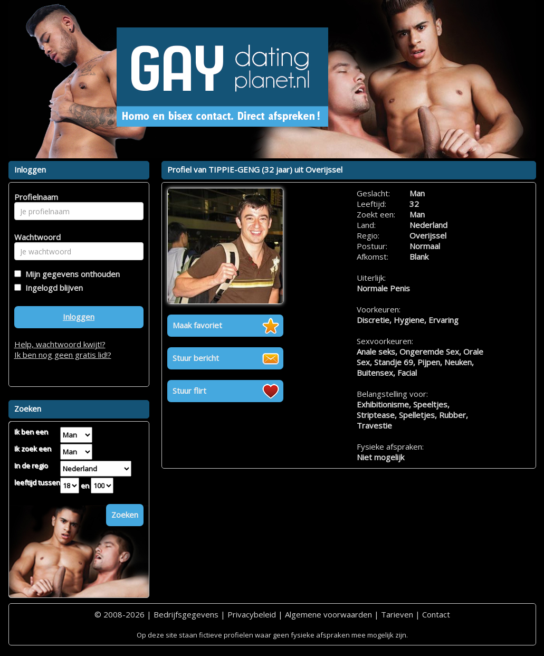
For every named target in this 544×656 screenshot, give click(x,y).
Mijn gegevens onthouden (70, 274)
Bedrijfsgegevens (186, 614)
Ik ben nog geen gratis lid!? (62, 354)
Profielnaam (34, 197)
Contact (436, 614)
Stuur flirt (189, 390)
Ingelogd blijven (52, 287)
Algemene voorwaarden (328, 614)
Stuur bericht (196, 358)
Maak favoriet (197, 325)
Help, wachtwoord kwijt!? (60, 344)
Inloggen (78, 316)
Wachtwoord (34, 237)
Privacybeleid (251, 614)
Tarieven (397, 614)
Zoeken (124, 514)
